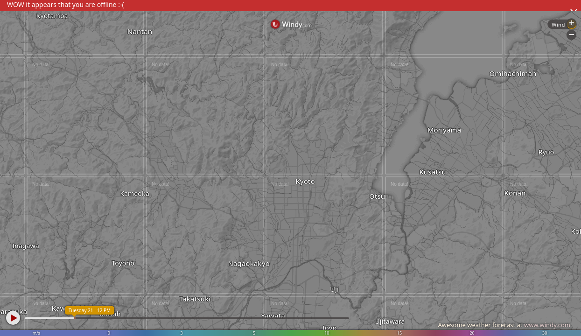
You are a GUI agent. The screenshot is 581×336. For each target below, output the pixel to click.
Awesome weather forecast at (504, 325)
